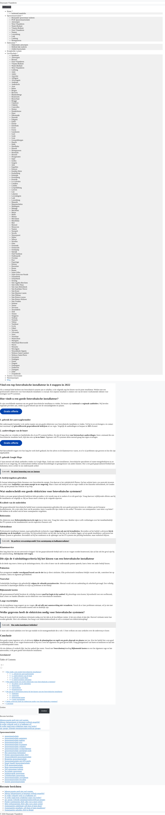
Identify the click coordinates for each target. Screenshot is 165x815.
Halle (14, 144)
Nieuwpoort (16, 235)
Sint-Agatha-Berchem (20, 283)
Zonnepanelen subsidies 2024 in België (19, 810)
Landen (14, 186)
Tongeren (15, 316)
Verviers (15, 330)
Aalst (13, 72)
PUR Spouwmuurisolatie (21, 20)
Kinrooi (14, 169)
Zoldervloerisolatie (19, 49)
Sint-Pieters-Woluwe (19, 299)
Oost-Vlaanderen (18, 30)
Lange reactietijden (18, 699)
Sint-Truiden (16, 301)
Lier (13, 192)
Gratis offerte (11, 411)
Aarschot (15, 76)
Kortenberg (16, 177)
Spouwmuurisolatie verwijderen (16, 777)
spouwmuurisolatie (12, 736)
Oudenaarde (16, 256)
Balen (14, 88)
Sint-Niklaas (16, 295)
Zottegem (15, 370)
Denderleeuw (16, 111)
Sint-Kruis (15, 291)
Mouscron (15, 227)
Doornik (15, 117)
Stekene (14, 303)
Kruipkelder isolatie (14, 51)
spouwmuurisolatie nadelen (15, 740)
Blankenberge (17, 95)
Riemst (14, 264)
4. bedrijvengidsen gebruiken (21, 680)
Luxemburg (16, 34)
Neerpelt (15, 231)
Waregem (15, 341)
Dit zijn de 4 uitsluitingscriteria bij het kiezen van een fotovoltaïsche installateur (34, 691)
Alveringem (16, 80)
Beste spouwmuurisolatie (14, 767)
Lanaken (15, 184)
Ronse (14, 268)
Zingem (14, 363)
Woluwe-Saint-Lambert (20, 353)
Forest (14, 130)
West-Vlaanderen (18, 24)
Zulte (13, 372)
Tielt (13, 312)
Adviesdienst (16, 687)
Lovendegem (16, 196)
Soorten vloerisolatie (14, 376)
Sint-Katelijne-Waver (19, 289)
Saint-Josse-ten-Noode (20, 274)
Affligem (15, 78)
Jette (13, 165)
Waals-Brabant (17, 26)
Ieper (13, 159)
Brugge (14, 101)
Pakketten (15, 693)
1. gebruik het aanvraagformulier (23, 674)
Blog (8, 380)
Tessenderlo (16, 310)
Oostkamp (15, 250)
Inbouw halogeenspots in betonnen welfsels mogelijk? (20, 722)
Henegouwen (16, 40)
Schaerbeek (16, 279)
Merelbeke (15, 221)
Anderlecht (16, 84)
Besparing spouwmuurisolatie (16, 759)
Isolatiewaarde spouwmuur (15, 773)
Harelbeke (15, 146)
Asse (13, 86)
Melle (14, 215)
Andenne (15, 82)
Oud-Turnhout (17, 254)
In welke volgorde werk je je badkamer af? (16, 724)
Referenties (16, 686)
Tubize (14, 322)
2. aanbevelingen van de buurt (22, 676)
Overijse (15, 258)
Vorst (13, 334)
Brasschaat (15, 99)
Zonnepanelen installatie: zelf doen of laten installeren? (25, 808)
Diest (13, 113)
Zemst (14, 361)
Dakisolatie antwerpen (20, 45)
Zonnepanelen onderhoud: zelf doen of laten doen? (23, 806)
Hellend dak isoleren (19, 47)
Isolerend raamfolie (19, 13)
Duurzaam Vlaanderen (8, 3)
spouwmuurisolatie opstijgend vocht (18, 751)
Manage (14, 208)
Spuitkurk (15, 55)
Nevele (14, 233)
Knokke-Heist (17, 171)
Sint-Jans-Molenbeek (19, 287)
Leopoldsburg (17, 188)
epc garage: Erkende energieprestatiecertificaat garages (20, 728)
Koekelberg (16, 173)
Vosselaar (15, 336)
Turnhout (15, 324)
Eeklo (14, 122)
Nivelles (15, 241)
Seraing (14, 281)
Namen (14, 32)
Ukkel (14, 328)
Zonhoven (15, 367)
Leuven (14, 190)
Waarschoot (16, 339)
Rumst (14, 270)
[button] (58, 666)
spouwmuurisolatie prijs (13, 742)
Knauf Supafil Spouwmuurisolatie (17, 763)
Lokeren (15, 194)
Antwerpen (16, 22)
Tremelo (15, 320)
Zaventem (15, 357)
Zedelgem (15, 359)
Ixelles (14, 161)
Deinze (14, 109)
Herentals (15, 153)
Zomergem (16, 365)
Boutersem (15, 97)
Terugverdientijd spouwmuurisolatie (18, 757)
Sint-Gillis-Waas (18, 285)
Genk (14, 136)
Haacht (14, 142)
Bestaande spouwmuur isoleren (23, 18)
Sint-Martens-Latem (19, 293)
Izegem (14, 163)
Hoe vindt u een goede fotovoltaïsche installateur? (23, 672)
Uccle (14, 326)
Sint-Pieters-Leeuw (19, 297)
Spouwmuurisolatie (15, 16)
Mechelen (15, 210)
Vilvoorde (15, 332)
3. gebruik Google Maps (20, 678)
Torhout (14, 318)
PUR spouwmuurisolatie (14, 765)
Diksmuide (16, 115)
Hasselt (14, 148)
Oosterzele (15, 248)
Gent (13, 138)
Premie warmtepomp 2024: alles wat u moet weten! (24, 802)
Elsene (14, 124)
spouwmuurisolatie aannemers (16, 738)
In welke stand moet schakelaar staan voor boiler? (18, 726)
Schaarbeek (16, 277)
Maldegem (15, 206)
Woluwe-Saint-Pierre (19, 355)
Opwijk (14, 252)
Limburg (15, 38)
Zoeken (3, 707)
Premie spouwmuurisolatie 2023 (16, 755)
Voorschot (15, 695)
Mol (13, 223)
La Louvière (16, 181)
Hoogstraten (16, 157)
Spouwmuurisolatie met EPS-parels (18, 761)
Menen (14, 217)
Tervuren (15, 308)
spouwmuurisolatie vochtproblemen (18, 749)
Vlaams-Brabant (18, 28)
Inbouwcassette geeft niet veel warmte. (14, 720)
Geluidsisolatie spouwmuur (15, 775)
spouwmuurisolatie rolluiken (15, 746)
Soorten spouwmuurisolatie (15, 782)
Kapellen (15, 167)
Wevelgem (15, 349)
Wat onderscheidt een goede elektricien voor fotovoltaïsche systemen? (30, 682)
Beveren (15, 93)
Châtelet (15, 105)
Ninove (14, 239)
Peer (13, 260)
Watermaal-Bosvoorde (20, 343)
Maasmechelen (17, 204)
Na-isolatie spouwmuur (13, 771)
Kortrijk (14, 179)
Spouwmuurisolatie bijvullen (15, 780)
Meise (14, 212)
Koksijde (15, 175)
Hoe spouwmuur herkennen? (15, 753)
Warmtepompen (13, 378)
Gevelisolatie (12, 53)
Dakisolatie (12, 43)
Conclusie (9, 703)
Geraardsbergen (17, 140)
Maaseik (15, 202)
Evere (14, 128)
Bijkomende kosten (18, 697)
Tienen (14, 314)
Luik (13, 36)
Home (10, 11)
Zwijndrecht (16, 374)
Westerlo (15, 347)
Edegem (14, 119)
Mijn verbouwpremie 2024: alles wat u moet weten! (24, 804)
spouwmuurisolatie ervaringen (16, 744)
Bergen (14, 91)
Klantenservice (17, 689)
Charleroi (15, 103)
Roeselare (15, 266)
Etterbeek (15, 126)
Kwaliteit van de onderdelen (21, 684)
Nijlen (14, 237)
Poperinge (15, 262)
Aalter (14, 74)
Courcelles (15, 107)
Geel (13, 134)
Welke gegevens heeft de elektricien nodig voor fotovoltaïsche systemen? (32, 701)
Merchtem (15, 219)
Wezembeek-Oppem (19, 351)
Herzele (14, 155)
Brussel (14, 60)
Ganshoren (15, 132)
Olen (13, 243)
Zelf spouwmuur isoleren (14, 769)
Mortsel (14, 225)
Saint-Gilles (16, 272)
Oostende (15, 246)
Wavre (14, 345)
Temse (14, 305)
